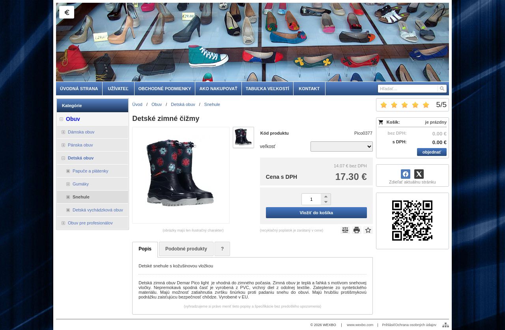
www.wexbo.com (360, 325)
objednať (432, 152)
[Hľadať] (442, 88)
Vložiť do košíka (316, 212)
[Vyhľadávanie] (412, 89)
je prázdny (436, 122)
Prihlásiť (388, 325)
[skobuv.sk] (252, 42)
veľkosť (267, 146)
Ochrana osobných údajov (415, 325)
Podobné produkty (186, 249)
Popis (145, 249)
